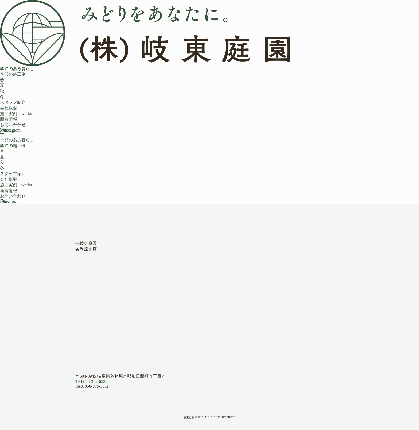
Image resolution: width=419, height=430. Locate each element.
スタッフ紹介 (13, 102)
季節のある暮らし (17, 68)
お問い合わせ (13, 124)
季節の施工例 (13, 74)
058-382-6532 (91, 381)
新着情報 (8, 119)
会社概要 (8, 108)
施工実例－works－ (18, 113)
